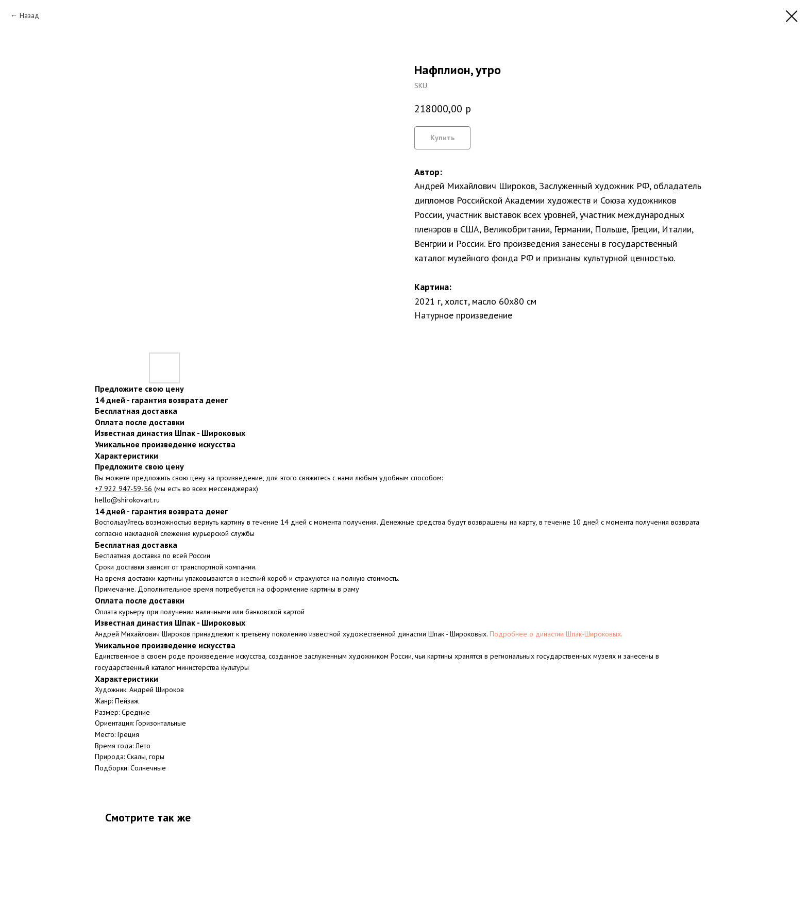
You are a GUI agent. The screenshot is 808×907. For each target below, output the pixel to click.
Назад (29, 15)
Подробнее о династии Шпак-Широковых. (556, 634)
